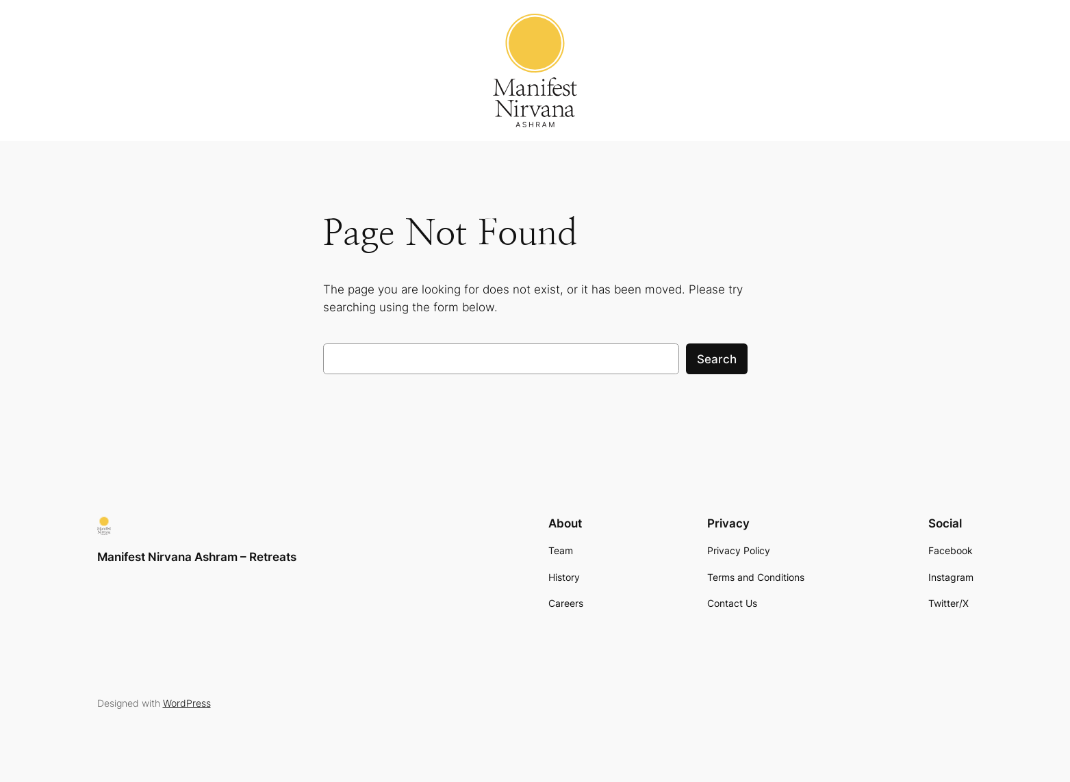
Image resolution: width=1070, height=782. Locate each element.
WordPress (187, 703)
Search (717, 359)
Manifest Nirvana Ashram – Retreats (196, 557)
